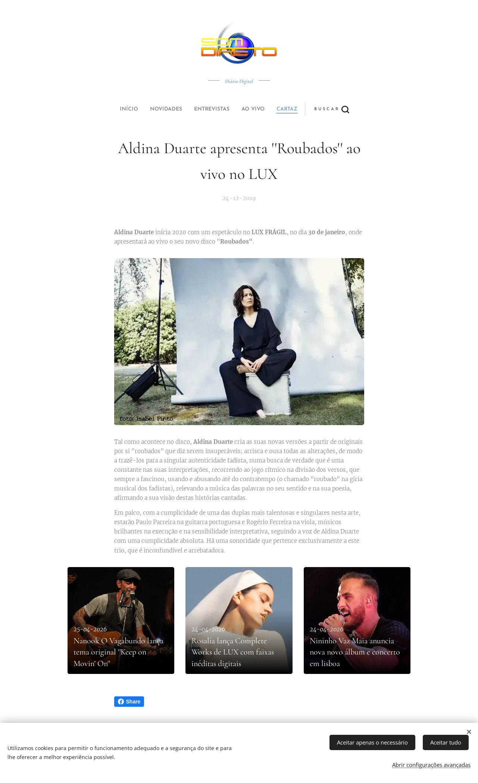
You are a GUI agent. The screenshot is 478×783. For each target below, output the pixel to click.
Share (129, 702)
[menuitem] (188, 109)
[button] (266, 109)
